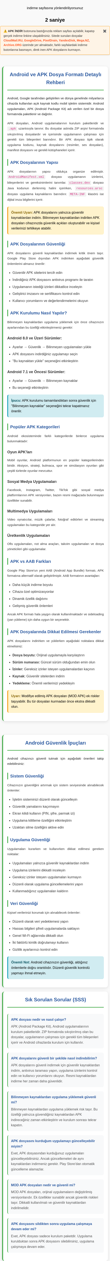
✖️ (104, 31)
